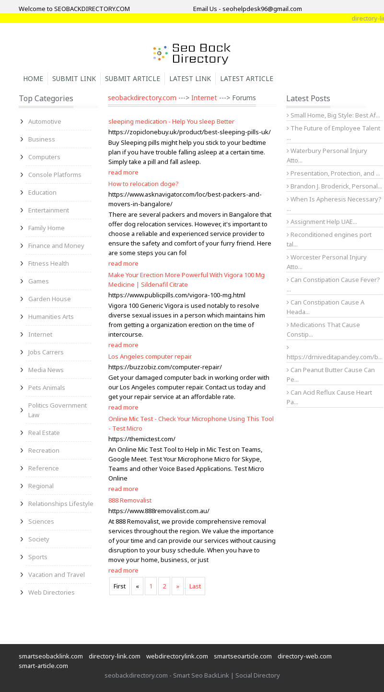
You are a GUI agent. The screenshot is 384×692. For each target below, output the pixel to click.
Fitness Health (48, 263)
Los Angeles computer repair (150, 356)
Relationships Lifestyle (60, 503)
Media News (46, 369)
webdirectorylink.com (177, 656)
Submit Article (132, 78)
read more (123, 172)
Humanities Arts (51, 316)
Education (42, 192)
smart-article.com (43, 665)
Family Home (46, 227)
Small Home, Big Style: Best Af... (333, 115)
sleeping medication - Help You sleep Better (171, 121)
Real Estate (44, 432)
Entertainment (48, 210)
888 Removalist (129, 500)
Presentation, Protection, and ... (333, 173)
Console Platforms (54, 174)
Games (38, 281)
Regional (41, 485)
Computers (44, 156)
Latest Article (246, 78)
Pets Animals (46, 387)
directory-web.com (305, 656)
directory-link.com (114, 656)
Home (33, 78)
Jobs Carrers (46, 352)
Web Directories (51, 592)
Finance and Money (56, 245)
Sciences (41, 521)
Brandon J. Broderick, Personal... (334, 186)
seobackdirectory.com (142, 97)
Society (38, 539)
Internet (40, 334)
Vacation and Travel (56, 574)
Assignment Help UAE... (322, 221)
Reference (43, 468)
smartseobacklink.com (51, 656)
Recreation (43, 450)
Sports (37, 556)
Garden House (49, 298)
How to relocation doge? (143, 183)
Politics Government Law (57, 410)
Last (195, 586)
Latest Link (190, 78)
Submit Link (74, 78)
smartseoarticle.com (243, 656)
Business (41, 139)
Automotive (44, 121)
